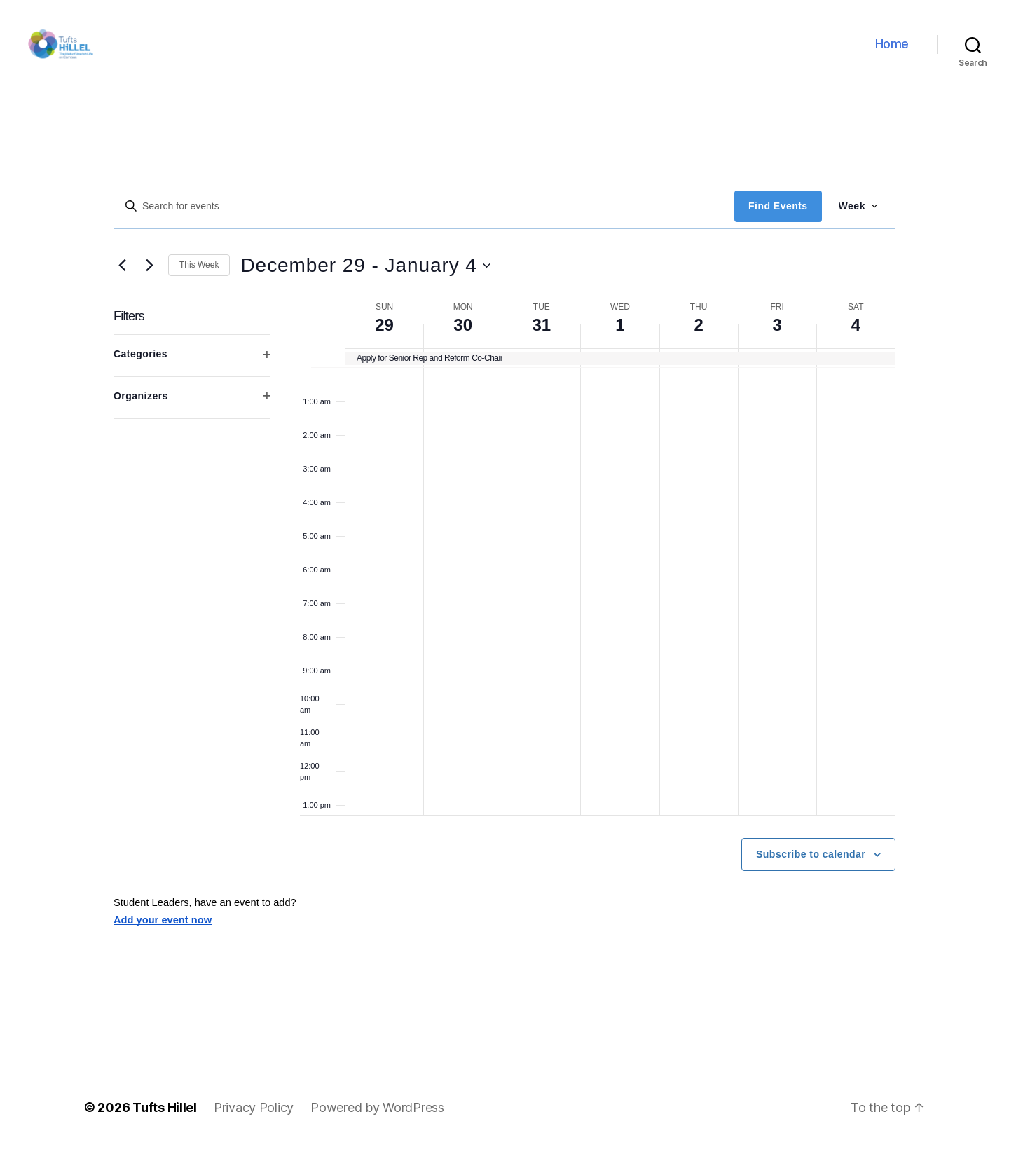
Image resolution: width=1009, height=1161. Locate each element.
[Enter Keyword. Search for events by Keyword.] (424, 220)
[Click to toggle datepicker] (365, 280)
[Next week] (149, 279)
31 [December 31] (541, 338)
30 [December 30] (462, 338)
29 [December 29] (384, 338)
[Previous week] (122, 279)
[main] (504, 592)
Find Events (777, 220)
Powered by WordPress (377, 1121)
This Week (199, 279)
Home (892, 50)
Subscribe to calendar (810, 868)
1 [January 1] (619, 338)
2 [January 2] (698, 338)
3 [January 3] (777, 338)
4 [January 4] (855, 338)
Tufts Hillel (164, 1121)
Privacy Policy (254, 1121)
